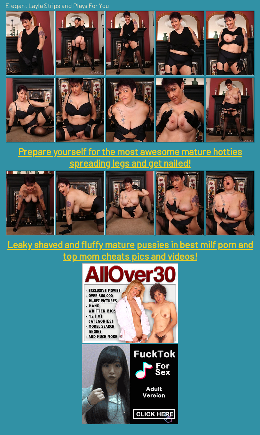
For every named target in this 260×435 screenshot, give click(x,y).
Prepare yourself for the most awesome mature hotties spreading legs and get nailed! (130, 157)
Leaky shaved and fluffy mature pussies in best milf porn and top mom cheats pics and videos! (130, 250)
